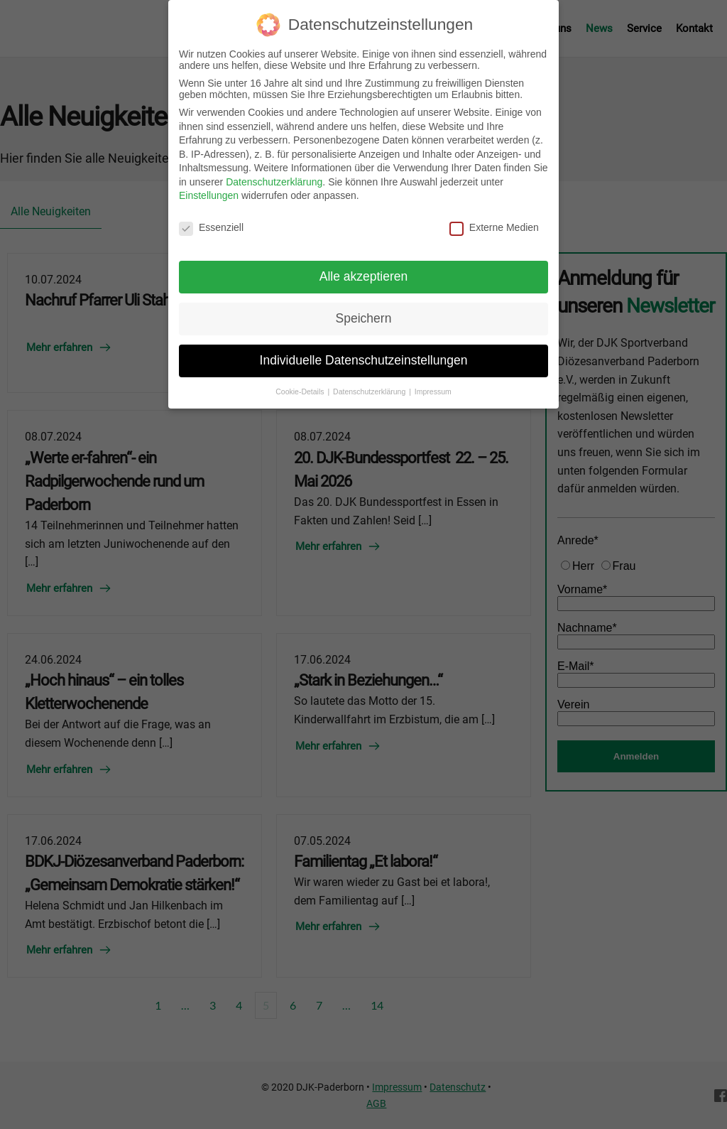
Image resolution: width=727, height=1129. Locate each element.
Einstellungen (209, 187)
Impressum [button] (433, 383)
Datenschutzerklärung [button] (370, 383)
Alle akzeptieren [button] (363, 268)
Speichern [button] (364, 310)
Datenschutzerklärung (274, 173)
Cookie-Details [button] (300, 383)
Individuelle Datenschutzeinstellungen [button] (364, 352)
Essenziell (211, 219)
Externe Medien (494, 219)
